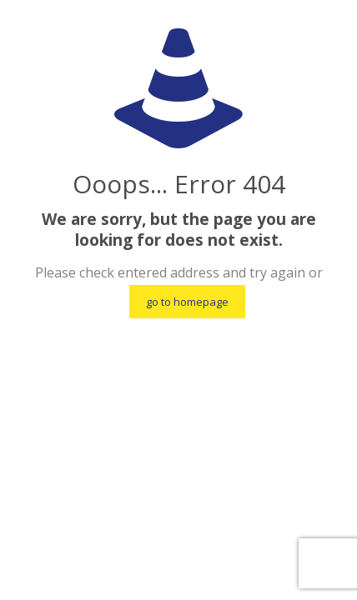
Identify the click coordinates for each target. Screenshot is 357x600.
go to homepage (187, 301)
